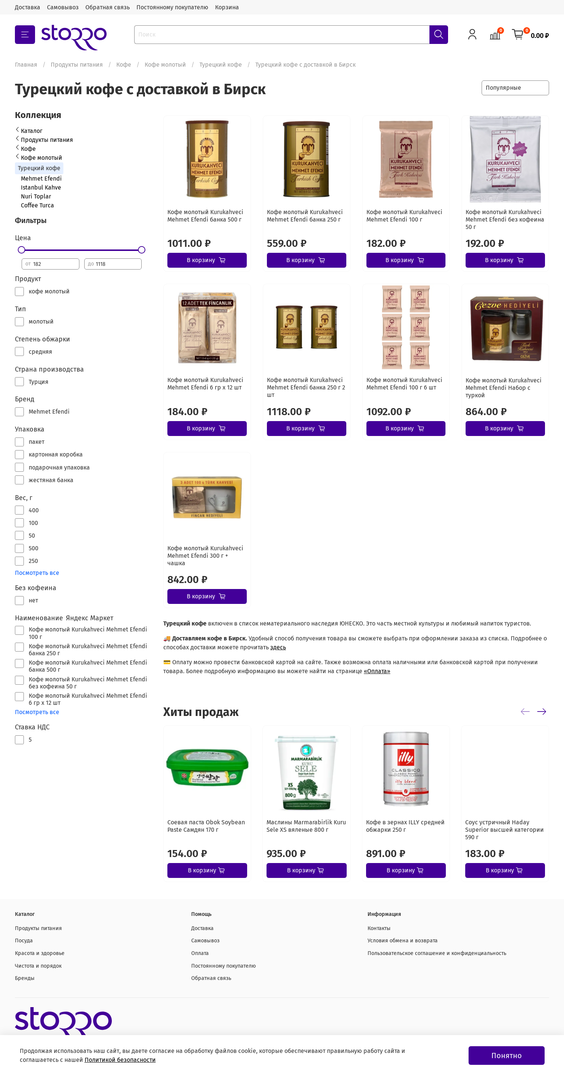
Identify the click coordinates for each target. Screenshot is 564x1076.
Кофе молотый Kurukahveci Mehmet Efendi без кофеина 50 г (505, 219)
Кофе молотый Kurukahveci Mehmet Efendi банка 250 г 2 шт (306, 387)
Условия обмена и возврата (403, 940)
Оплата (200, 953)
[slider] (21, 249)
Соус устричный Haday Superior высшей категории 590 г (504, 830)
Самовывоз (63, 7)
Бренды (25, 978)
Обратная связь (107, 7)
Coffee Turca (37, 205)
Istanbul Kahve (41, 187)
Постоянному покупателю (172, 7)
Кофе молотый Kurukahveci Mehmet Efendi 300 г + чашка (205, 556)
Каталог (31, 130)
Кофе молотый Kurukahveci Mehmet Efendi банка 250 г (305, 215)
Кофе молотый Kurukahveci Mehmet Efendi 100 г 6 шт (404, 383)
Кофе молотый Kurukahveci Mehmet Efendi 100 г (404, 215)
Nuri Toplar (36, 196)
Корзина (227, 7)
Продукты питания (77, 64)
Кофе (123, 64)
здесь (278, 647)
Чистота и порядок (38, 966)
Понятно (506, 1055)
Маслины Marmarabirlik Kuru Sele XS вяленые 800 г (306, 826)
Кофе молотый (165, 64)
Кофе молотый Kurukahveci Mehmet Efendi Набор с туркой (504, 388)
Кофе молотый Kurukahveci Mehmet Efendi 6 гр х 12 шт (205, 383)
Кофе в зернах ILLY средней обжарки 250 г (405, 826)
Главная (26, 64)
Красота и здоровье (39, 953)
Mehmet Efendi (41, 178)
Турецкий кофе (220, 64)
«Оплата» (377, 671)
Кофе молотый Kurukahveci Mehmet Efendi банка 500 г (205, 215)
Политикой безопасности (120, 1059)
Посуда (24, 940)
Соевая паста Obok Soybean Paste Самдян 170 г (206, 826)
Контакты (379, 928)
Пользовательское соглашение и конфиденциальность (437, 953)
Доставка (27, 7)
